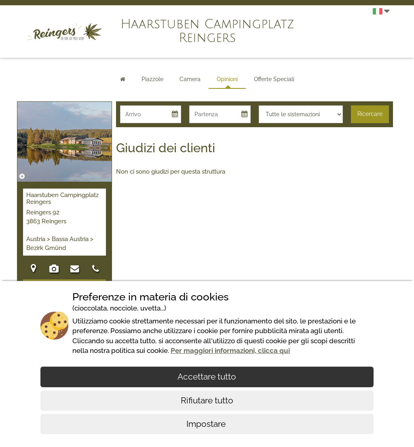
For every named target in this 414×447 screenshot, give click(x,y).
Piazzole (152, 79)
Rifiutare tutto (207, 400)
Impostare (207, 424)
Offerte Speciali (274, 79)
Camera (190, 79)
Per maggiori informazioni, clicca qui (230, 350)
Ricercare (369, 114)
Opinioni (227, 79)
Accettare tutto (206, 376)
